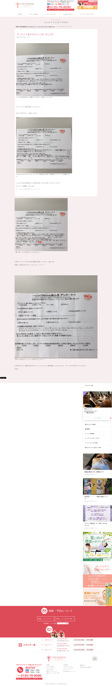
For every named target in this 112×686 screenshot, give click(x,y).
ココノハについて (51, 14)
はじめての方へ (68, 14)
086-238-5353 (63, 649)
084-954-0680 (63, 644)
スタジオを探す (34, 14)
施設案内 (87, 429)
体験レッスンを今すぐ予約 (64, 618)
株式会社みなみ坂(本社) (86, 667)
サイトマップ (66, 669)
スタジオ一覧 (88, 385)
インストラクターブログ (87, 14)
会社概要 (65, 665)
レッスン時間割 (89, 433)
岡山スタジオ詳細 (90, 424)
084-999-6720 (63, 639)
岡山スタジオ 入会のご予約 (92, 447)
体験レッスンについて (45, 618)
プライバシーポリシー (68, 668)
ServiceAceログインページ (69, 671)
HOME (20, 14)
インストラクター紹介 (91, 443)
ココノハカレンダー (68, 666)
